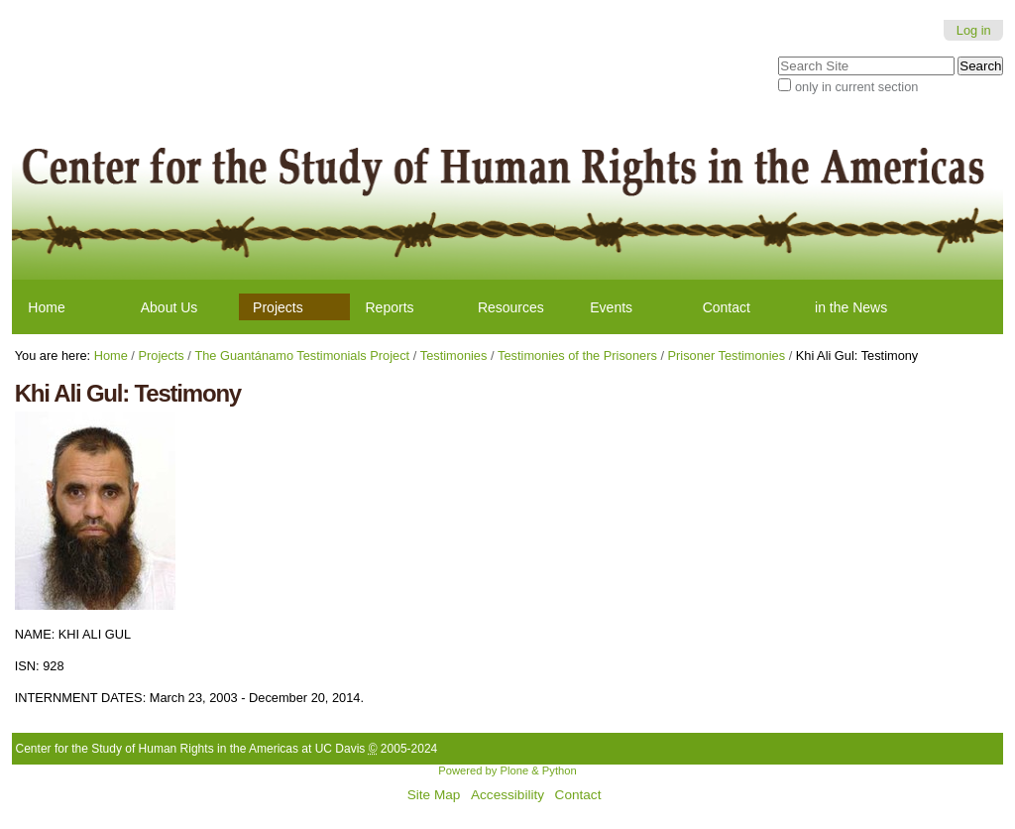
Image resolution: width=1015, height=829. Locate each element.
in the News (851, 307)
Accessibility (507, 794)
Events (611, 307)
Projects (278, 307)
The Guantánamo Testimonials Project (301, 355)
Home (46, 307)
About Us (169, 307)
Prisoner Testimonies (727, 355)
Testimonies (454, 355)
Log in (974, 30)
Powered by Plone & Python (507, 770)
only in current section (856, 86)
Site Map (434, 794)
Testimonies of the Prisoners (577, 355)
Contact (726, 307)
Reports (390, 307)
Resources (511, 307)
